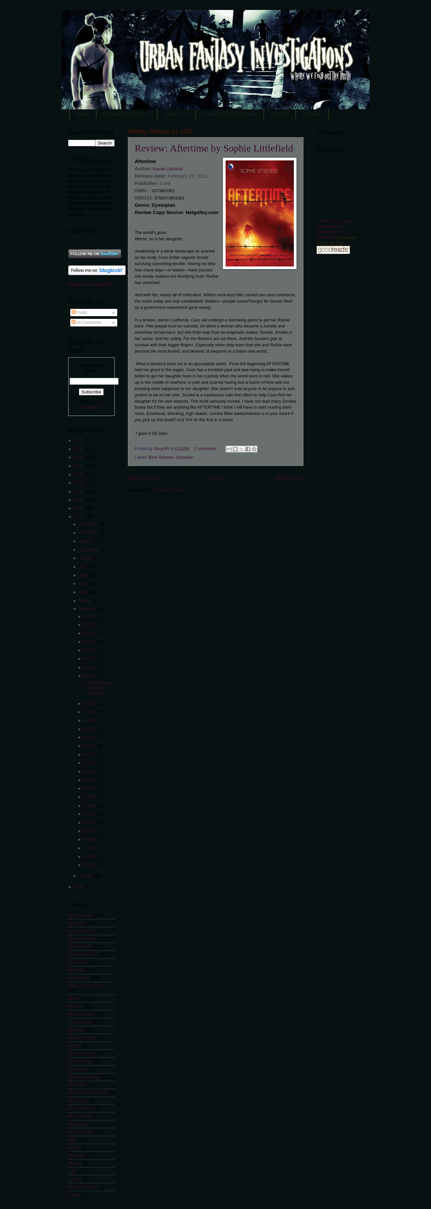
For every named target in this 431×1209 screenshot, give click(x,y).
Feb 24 (90, 650)
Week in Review (82, 939)
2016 (79, 474)
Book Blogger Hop (84, 1077)
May (83, 583)
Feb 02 (90, 856)
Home (83, 114)
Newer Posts (143, 478)
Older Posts (288, 478)
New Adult (77, 1084)
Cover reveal (79, 1022)
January (86, 876)
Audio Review (80, 1132)
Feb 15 (90, 746)
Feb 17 (90, 729)
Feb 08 (90, 805)
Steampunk (78, 1124)
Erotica (74, 1147)
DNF (72, 1139)
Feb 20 (90, 703)
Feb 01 (90, 865)
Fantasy (75, 1006)
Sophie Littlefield (167, 169)
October (86, 541)
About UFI (176, 114)
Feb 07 (90, 814)
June (83, 575)
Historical (76, 1155)
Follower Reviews (83, 1186)
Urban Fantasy (81, 931)
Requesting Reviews (126, 114)
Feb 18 (90, 720)
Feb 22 (90, 667)
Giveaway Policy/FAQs (88, 1092)
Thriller (74, 1194)
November (88, 532)
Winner (74, 998)
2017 (79, 466)
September (89, 549)
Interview (76, 970)
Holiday (74, 1045)
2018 (79, 457)
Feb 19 (90, 712)
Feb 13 (90, 763)
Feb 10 (90, 788)
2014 (79, 491)
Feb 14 (90, 754)
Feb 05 (90, 831)
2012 (79, 508)
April (83, 592)
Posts (79, 312)
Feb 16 (90, 737)
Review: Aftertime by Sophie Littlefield (214, 148)
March (85, 601)
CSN (72, 1171)
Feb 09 (90, 797)
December (88, 524)
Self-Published (81, 1014)
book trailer (78, 1069)
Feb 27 (90, 624)
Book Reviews (161, 457)
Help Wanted (79, 1116)
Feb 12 (90, 771)
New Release (80, 946)
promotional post (82, 954)
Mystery (75, 1163)
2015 (79, 483)
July (83, 566)
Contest (75, 1179)
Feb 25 (90, 642)
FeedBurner (91, 407)
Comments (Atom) (168, 490)
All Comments (86, 322)
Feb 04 (90, 839)
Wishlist (280, 114)
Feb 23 (90, 659)
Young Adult (78, 978)
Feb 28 (90, 616)
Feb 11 (90, 780)
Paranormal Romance (87, 986)
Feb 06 (90, 822)
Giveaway (76, 923)
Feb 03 (90, 848)
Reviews (312, 114)
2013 (79, 500)
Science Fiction (81, 1037)
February (87, 609)
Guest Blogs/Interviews (230, 114)
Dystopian (184, 457)
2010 (79, 887)
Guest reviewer (81, 1108)
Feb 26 (90, 633)
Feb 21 (90, 676)
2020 (79, 440)
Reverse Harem (82, 1053)
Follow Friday (80, 1061)
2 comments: (206, 448)
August (85, 558)
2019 (79, 449)
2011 (79, 517)
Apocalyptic (78, 1100)
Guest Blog (78, 962)
